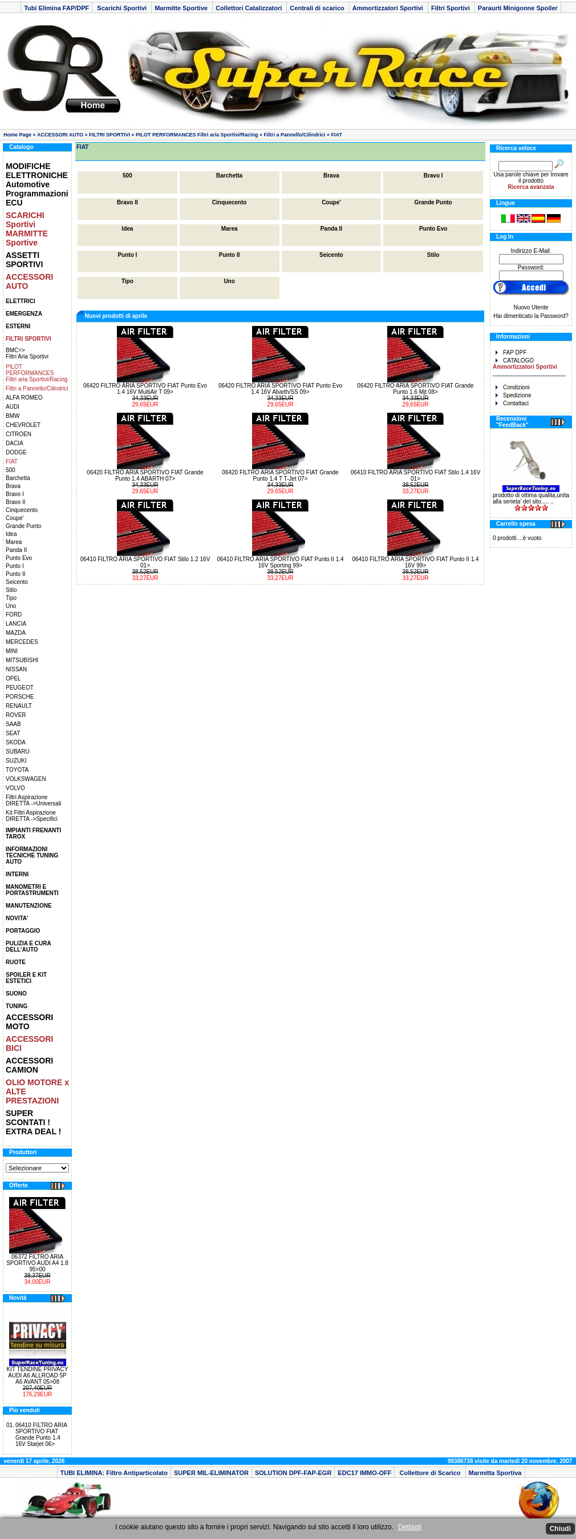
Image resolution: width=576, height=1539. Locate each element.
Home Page (17, 135)
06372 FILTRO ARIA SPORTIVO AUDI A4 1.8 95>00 (37, 1263)
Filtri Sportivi (451, 8)
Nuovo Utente (530, 307)
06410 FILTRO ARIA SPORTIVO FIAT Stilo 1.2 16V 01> (145, 562)
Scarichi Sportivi (121, 8)
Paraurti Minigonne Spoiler (518, 8)
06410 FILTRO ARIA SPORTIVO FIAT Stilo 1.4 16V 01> (416, 475)
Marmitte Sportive (182, 8)
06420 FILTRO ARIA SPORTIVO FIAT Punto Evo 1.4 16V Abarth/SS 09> (280, 388)
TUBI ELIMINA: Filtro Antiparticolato (114, 1472)
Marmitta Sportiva (495, 1472)
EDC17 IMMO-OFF (364, 1472)
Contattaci (512, 403)
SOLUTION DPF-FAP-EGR (293, 1472)
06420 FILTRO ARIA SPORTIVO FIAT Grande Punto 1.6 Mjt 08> (415, 388)
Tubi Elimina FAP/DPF (56, 8)
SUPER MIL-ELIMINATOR (211, 1472)
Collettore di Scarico (429, 1472)
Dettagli (409, 1527)
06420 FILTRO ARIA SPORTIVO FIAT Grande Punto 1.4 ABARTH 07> (145, 475)
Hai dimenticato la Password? (531, 316)
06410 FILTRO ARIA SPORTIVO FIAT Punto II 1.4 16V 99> (415, 562)
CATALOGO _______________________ (529, 366)
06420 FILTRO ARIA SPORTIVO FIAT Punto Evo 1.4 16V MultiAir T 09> (145, 388)
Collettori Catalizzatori (249, 8)
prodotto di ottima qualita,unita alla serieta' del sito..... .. (531, 498)
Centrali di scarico (318, 8)
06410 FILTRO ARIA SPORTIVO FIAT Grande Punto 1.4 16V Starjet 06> (41, 1434)
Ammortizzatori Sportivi (388, 8)
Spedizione (513, 395)
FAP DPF (511, 352)
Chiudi (560, 1529)
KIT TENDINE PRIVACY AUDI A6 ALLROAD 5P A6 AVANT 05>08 (37, 1375)
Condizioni (513, 387)
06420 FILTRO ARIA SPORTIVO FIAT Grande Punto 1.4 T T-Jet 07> (280, 475)
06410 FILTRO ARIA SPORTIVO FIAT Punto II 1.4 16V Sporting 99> (280, 562)
